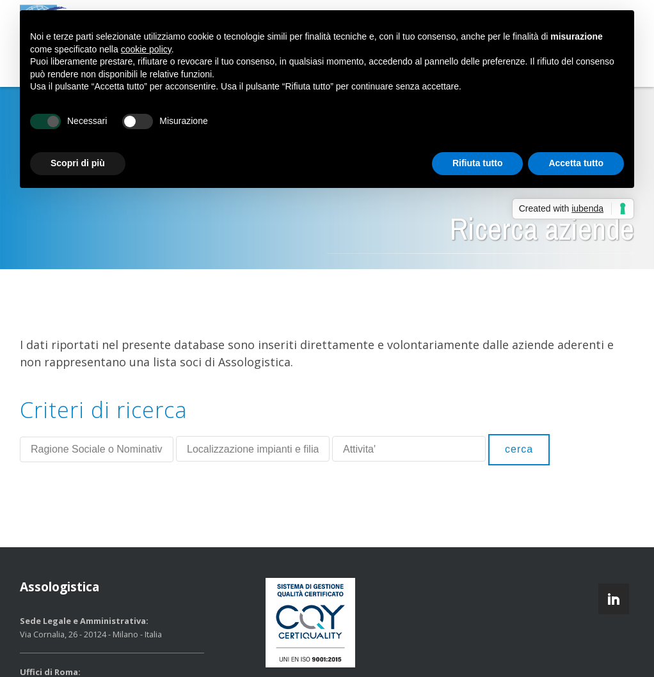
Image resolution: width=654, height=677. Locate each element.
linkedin (613, 599)
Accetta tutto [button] (575, 163)
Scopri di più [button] (78, 163)
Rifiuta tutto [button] (477, 163)
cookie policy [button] (146, 49)
